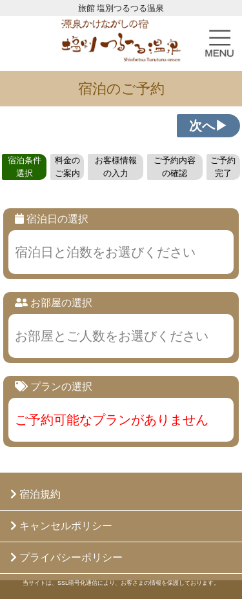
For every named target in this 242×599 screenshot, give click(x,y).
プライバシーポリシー (66, 557)
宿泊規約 (35, 494)
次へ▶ (208, 126)
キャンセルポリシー (61, 525)
